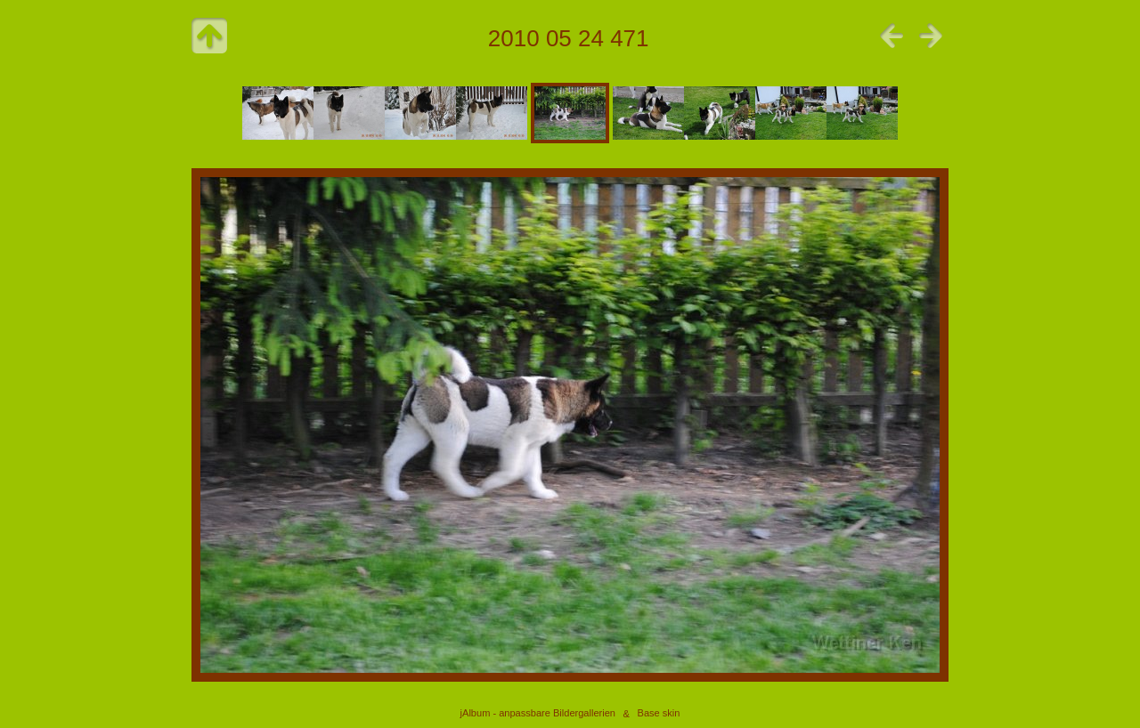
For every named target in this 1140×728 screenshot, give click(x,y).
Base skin (659, 713)
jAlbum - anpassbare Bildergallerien (537, 713)
